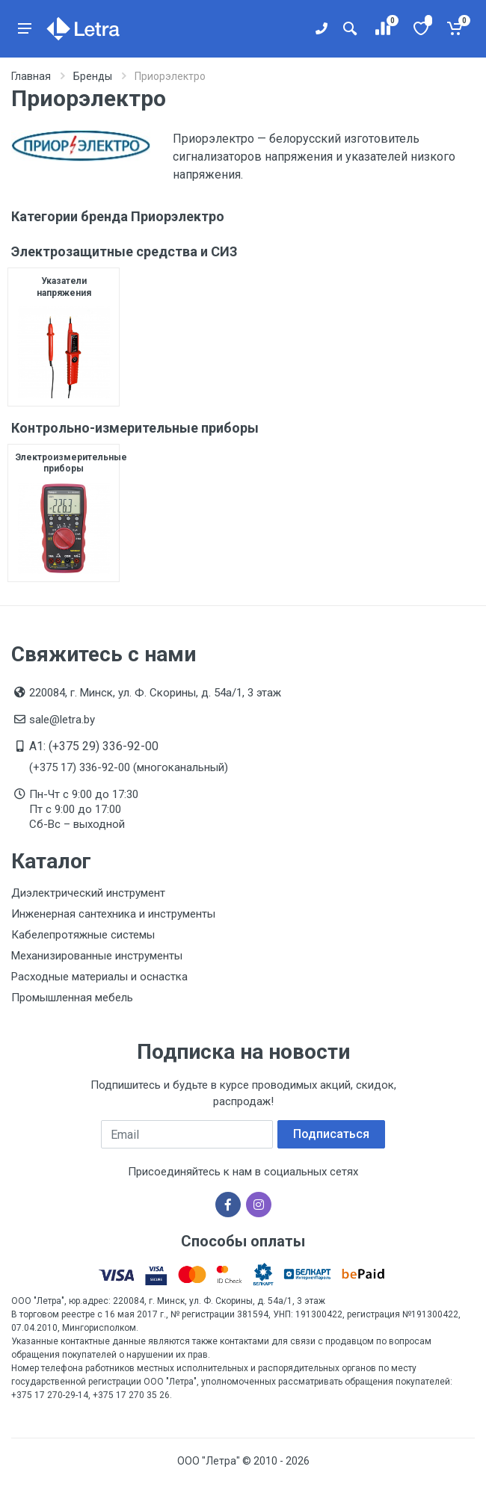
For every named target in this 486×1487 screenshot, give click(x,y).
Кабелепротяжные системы (83, 935)
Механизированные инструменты (96, 955)
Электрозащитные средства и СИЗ (124, 251)
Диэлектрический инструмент (88, 893)
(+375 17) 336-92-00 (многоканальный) (128, 767)
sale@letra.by (62, 719)
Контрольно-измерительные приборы (135, 428)
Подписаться (331, 1134)
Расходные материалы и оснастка (99, 976)
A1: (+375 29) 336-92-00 (94, 746)
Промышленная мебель (72, 997)
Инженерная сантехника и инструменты (113, 914)
